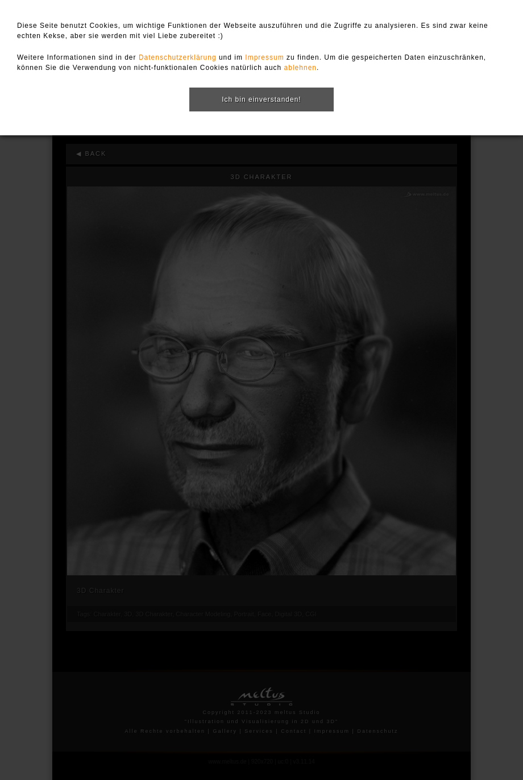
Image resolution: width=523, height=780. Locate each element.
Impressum (264, 57)
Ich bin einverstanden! (261, 99)
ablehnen (300, 68)
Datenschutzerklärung (178, 57)
